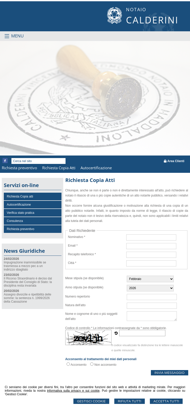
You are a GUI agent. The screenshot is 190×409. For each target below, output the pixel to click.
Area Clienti (174, 161)
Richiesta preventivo (19, 167)
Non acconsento (105, 364)
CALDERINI (152, 20)
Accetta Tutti (166, 401)
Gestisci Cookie (91, 401)
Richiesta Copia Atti (58, 167)
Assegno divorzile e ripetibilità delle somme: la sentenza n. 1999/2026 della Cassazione (27, 298)
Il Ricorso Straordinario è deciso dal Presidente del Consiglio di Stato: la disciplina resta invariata (28, 282)
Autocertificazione (96, 167)
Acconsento (79, 364)
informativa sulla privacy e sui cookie (73, 390)
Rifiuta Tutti (129, 401)
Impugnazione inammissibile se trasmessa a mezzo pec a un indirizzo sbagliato (25, 266)
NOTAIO (136, 9)
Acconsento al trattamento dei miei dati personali (101, 359)
